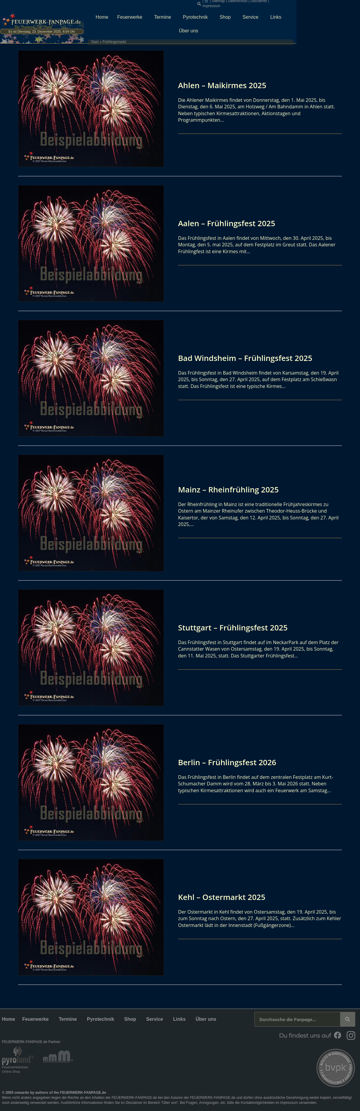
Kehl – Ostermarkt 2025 (225, 896)
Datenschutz (281, 3)
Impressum (321, 3)
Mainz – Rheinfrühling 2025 (232, 489)
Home (126, 13)
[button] (242, 3)
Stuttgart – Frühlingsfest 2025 (237, 627)
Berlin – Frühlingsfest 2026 (231, 762)
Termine (189, 14)
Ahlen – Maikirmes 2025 (225, 85)
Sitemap (261, 3)
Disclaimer (301, 3)
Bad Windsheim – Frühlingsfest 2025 (250, 357)
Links (302, 14)
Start (113, 25)
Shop (251, 14)
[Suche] (347, 1019)
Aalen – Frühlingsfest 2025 (230, 223)
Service (276, 14)
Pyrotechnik (222, 14)
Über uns (329, 14)
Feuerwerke (156, 14)
